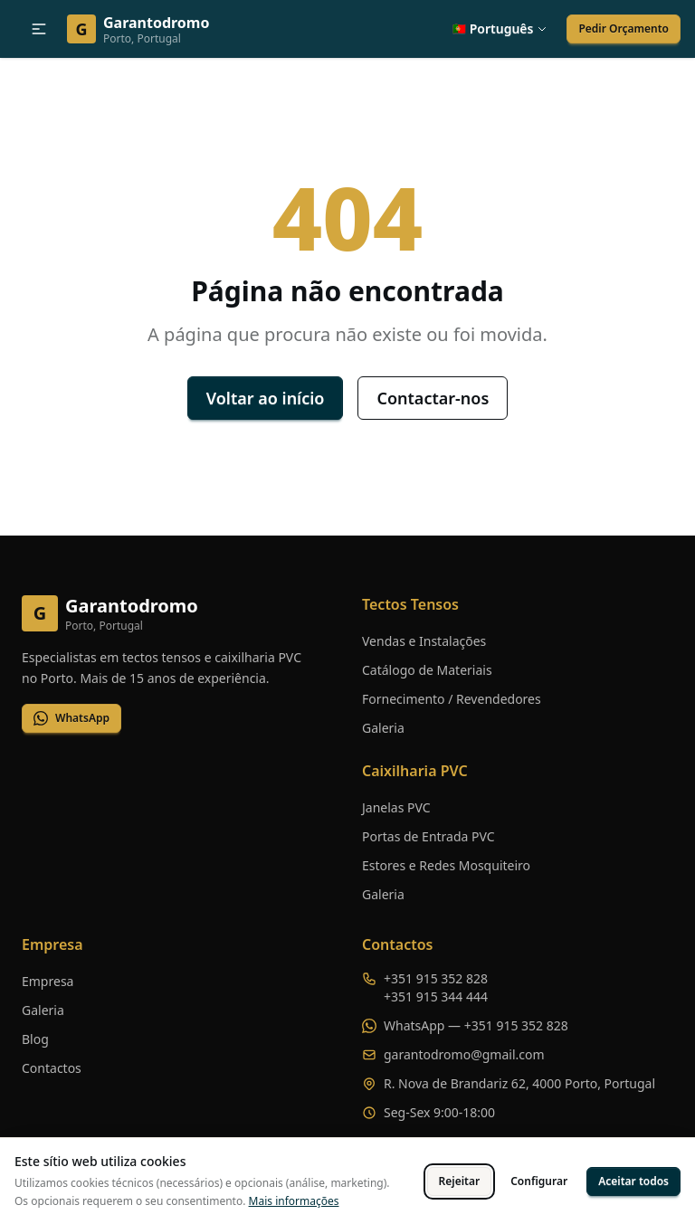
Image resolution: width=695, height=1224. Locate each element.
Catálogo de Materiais (427, 669)
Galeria (383, 727)
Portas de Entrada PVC (428, 836)
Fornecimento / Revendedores (451, 698)
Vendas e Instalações (424, 641)
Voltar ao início (265, 398)
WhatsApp (71, 718)
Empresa (47, 981)
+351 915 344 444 (436, 996)
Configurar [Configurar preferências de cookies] (538, 1181)
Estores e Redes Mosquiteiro (446, 865)
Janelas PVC (396, 807)
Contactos (51, 1068)
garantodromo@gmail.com (464, 1054)
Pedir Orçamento (623, 28)
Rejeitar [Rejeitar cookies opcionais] (460, 1181)
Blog (35, 1039)
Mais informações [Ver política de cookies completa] (294, 1201)
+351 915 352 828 (436, 978)
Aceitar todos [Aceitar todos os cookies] (633, 1181)
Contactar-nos (432, 398)
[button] (38, 29)
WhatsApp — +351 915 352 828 (476, 1025)
